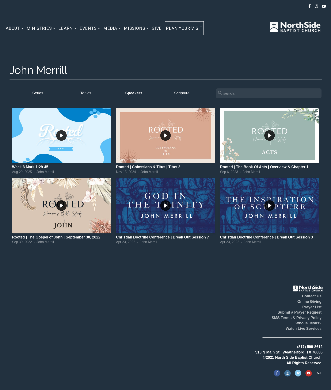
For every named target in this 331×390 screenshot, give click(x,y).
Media (112, 28)
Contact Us (312, 296)
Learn (67, 28)
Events (90, 28)
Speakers (133, 93)
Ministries (41, 28)
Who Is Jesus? (309, 323)
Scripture (182, 93)
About (15, 28)
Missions (136, 28)
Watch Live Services (304, 328)
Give (157, 28)
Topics (85, 93)
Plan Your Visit (184, 28)
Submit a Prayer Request (300, 312)
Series (37, 93)
